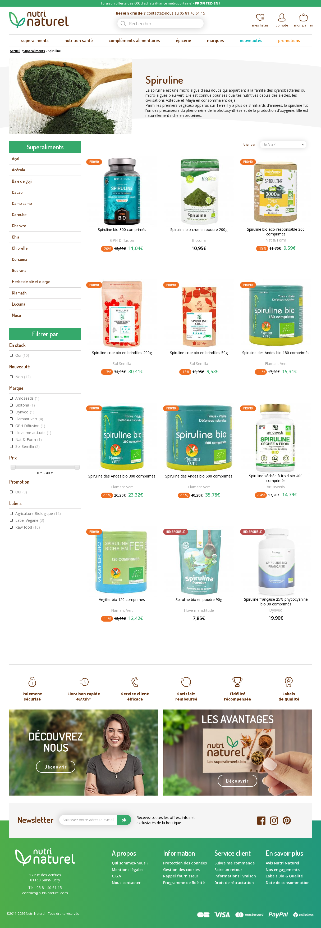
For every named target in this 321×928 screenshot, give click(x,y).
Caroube (19, 214)
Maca (16, 315)
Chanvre (19, 225)
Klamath (19, 293)
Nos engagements (283, 869)
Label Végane (29, 520)
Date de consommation (288, 882)
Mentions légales (127, 869)
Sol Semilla (27, 446)
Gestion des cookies (181, 869)
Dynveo (24, 411)
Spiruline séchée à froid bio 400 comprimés (275, 478)
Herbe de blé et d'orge (31, 281)
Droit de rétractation (234, 882)
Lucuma (18, 304)
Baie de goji (21, 181)
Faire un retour (228, 869)
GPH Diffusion (30, 425)
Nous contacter (126, 882)
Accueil (15, 51)
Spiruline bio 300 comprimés (122, 229)
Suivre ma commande (234, 862)
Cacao (17, 192)
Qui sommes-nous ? (130, 862)
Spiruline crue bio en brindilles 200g (122, 352)
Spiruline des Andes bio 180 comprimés (275, 352)
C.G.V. (117, 875)
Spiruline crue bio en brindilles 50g (199, 352)
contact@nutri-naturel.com (45, 892)
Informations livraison (235, 875)
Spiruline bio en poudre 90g (199, 599)
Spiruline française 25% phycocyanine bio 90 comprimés (276, 601)
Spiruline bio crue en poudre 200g (198, 229)
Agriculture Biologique (38, 513)
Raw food (27, 527)
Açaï (15, 158)
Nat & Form (28, 439)
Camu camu (22, 203)
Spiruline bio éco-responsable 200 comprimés (276, 232)
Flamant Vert (29, 418)
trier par (250, 144)
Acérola (18, 169)
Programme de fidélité (184, 882)
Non (23, 376)
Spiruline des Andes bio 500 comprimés (198, 476)
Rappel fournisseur (180, 875)
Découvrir (55, 767)
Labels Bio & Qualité (284, 875)
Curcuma (19, 259)
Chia (15, 237)
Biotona (25, 405)
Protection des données (185, 862)
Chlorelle (19, 248)
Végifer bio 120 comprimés (122, 599)
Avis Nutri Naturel (282, 862)
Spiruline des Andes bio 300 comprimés (121, 476)
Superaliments (34, 51)
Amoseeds (27, 398)
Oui (22, 355)
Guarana (19, 270)
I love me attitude (33, 432)
